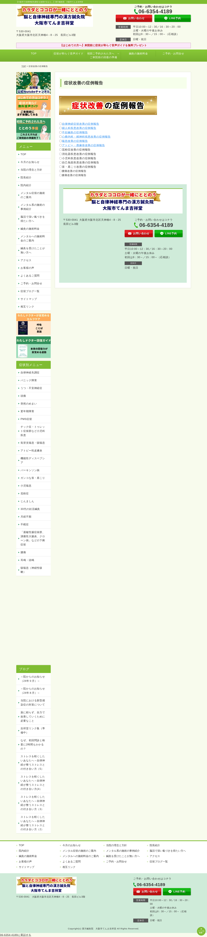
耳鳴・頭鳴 (27, 560)
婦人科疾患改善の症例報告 (79, 128)
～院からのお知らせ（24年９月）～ (33, 678)
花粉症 (25, 493)
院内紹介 (26, 185)
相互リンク (27, 306)
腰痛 (23, 552)
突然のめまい (29, 403)
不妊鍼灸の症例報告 (75, 132)
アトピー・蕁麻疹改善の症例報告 (83, 145)
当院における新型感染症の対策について (33, 702)
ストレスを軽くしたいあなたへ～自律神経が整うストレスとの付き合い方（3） (33, 803)
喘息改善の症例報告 (75, 141)
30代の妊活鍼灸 (30, 509)
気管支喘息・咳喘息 (33, 442)
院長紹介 (26, 177)
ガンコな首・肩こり (33, 477)
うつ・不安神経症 (31, 388)
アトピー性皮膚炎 (31, 450)
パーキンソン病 (30, 470)
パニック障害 (29, 380)
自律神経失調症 (30, 372)
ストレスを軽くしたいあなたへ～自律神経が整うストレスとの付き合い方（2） (33, 823)
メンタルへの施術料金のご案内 (33, 238)
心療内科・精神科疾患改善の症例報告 (86, 136)
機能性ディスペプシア (33, 460)
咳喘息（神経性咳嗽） (31, 570)
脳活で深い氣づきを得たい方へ (33, 218)
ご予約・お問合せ (173, 53)
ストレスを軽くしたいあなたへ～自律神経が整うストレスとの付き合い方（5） (33, 762)
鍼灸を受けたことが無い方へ (33, 250)
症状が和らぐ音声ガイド (69, 53)
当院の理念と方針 (31, 169)
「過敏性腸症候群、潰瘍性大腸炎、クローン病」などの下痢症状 (33, 538)
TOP (34, 53)
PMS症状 (26, 419)
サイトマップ (29, 299)
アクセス (26, 260)
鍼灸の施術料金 (138, 53)
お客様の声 (27, 267)
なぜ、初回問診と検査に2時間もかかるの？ (33, 744)
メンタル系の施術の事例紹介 (33, 206)
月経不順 (26, 516)
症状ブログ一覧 (30, 291)
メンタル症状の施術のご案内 (33, 195)
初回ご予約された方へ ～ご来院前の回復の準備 (103, 55)
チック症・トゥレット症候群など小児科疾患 (33, 431)
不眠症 (25, 524)
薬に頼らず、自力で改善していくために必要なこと (33, 716)
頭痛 (23, 395)
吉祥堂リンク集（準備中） (33, 730)
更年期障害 (27, 411)
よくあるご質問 (30, 275)
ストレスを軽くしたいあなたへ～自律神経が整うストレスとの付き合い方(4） (33, 782)
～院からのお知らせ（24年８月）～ (33, 690)
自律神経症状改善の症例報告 (80, 123)
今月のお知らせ (30, 162)
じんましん (27, 501)
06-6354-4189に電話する (15, 935)
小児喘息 (26, 485)
